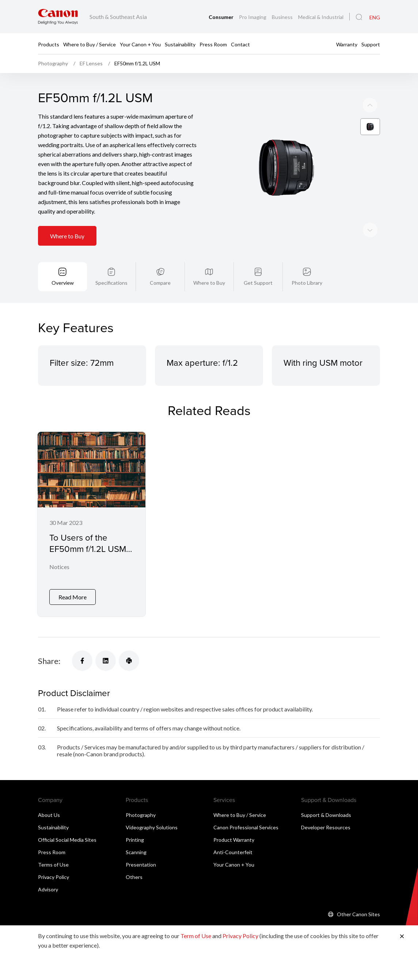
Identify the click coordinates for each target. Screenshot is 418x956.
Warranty (346, 44)
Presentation (141, 864)
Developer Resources (325, 827)
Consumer (222, 17)
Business (283, 17)
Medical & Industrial (320, 17)
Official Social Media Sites (67, 840)
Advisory (48, 889)
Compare (160, 283)
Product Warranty (233, 840)
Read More (72, 597)
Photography (141, 815)
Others (134, 877)
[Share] (82, 661)
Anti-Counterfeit (232, 852)
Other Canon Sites (358, 914)
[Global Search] (359, 17)
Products (48, 44)
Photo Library (307, 283)
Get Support (258, 283)
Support (370, 44)
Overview (63, 283)
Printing (135, 840)
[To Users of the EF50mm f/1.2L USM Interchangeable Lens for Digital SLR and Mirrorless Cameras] (91, 524)
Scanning (136, 852)
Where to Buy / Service (89, 44)
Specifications (111, 283)
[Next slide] (370, 105)
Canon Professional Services (245, 827)
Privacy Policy (53, 877)
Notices (59, 567)
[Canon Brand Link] (58, 16)
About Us (49, 815)
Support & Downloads (326, 815)
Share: (49, 661)
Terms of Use (53, 864)
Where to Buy (67, 236)
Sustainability (180, 44)
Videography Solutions (152, 827)
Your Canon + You (140, 44)
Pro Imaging (253, 17)
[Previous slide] (370, 230)
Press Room (213, 44)
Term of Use (195, 935)
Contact (240, 44)
